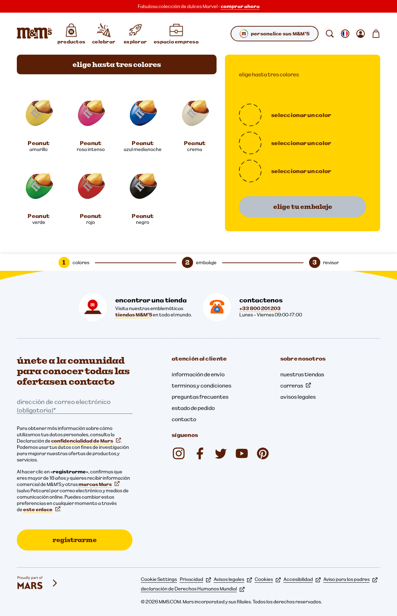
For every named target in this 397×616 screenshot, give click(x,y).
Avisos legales (233, 579)
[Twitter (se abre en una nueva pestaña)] (221, 453)
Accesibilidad (302, 579)
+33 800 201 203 (260, 308)
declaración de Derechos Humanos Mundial (193, 588)
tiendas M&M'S (133, 314)
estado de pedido (193, 408)
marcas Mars (98, 484)
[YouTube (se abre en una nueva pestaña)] (242, 453)
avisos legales (298, 396)
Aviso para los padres (350, 579)
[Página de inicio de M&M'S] (34, 33)
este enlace (41, 509)
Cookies (268, 579)
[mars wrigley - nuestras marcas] (38, 583)
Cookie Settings (159, 579)
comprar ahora (240, 6)
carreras (295, 385)
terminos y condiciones (201, 385)
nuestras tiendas (302, 374)
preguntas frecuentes (200, 396)
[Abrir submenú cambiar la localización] (345, 34)
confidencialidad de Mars (86, 441)
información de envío (198, 374)
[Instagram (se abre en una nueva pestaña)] (179, 453)
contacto (184, 419)
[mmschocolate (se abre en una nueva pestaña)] (263, 453)
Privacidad (195, 579)
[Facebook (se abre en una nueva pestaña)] (200, 453)
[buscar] (330, 34)
